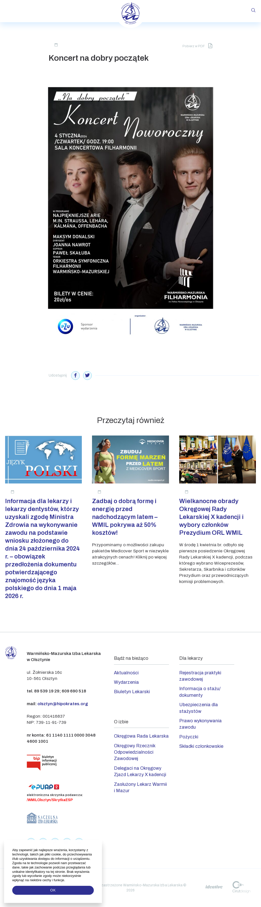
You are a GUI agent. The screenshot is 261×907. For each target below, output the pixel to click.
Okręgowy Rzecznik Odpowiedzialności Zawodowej (134, 752)
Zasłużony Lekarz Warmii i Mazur (140, 787)
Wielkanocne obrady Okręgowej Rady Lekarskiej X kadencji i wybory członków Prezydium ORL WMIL (211, 517)
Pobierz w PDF (197, 45)
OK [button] (53, 890)
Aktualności (126, 672)
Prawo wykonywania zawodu (200, 724)
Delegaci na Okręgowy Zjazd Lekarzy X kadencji (140, 771)
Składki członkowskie (201, 746)
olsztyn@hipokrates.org (62, 703)
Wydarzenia (126, 682)
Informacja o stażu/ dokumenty (199, 692)
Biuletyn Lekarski (132, 691)
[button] (65, 880)
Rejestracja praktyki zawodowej (200, 676)
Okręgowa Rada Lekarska (141, 736)
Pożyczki (188, 736)
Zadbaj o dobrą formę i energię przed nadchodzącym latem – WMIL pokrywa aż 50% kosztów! (125, 517)
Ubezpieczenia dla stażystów (198, 708)
